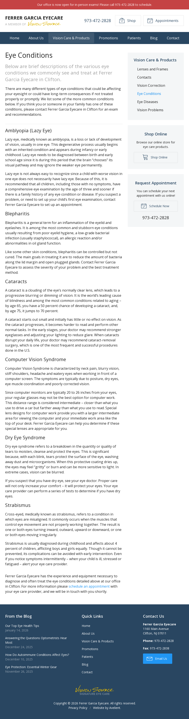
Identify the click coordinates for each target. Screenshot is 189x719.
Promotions (108, 38)
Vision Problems (150, 110)
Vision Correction (151, 85)
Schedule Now (155, 206)
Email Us (157, 658)
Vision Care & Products (71, 38)
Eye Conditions (149, 93)
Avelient (114, 708)
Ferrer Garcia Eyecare (94, 703)
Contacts (144, 77)
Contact (173, 38)
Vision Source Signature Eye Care (94, 690)
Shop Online (154, 157)
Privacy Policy (77, 708)
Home (14, 38)
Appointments (162, 20)
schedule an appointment (89, 586)
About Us (36, 38)
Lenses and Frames (152, 69)
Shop (127, 20)
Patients (134, 38)
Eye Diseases (147, 101)
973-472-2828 (97, 20)
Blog (154, 38)
